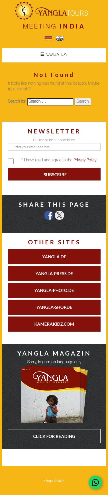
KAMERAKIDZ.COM (54, 323)
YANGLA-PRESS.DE (54, 273)
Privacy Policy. (85, 161)
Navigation (53, 54)
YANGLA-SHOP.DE (54, 307)
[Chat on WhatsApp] (95, 482)
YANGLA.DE (54, 256)
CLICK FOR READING (54, 436)
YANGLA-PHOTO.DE (54, 290)
